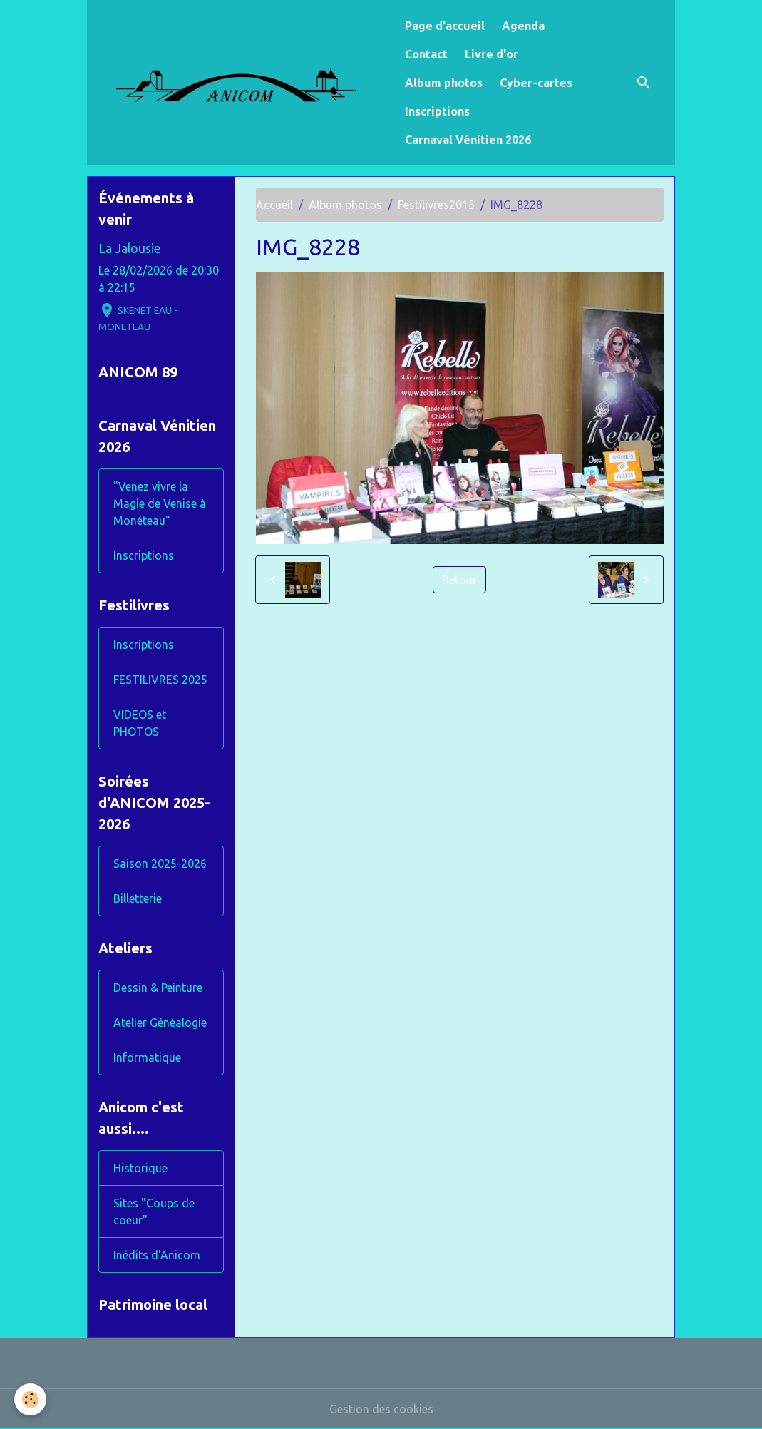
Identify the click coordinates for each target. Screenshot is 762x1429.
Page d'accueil (445, 25)
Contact (426, 54)
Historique (140, 1168)
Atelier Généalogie (160, 1022)
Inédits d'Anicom (156, 1255)
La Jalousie (129, 248)
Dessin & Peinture (157, 987)
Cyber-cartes (536, 82)
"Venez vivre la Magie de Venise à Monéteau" (159, 503)
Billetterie (137, 898)
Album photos (444, 82)
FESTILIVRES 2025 (160, 679)
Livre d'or (491, 54)
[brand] (243, 82)
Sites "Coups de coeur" (154, 1211)
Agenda (523, 25)
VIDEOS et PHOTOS (139, 723)
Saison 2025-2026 (160, 863)
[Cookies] (30, 1399)
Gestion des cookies (381, 1409)
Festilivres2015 (436, 204)
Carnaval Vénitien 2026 (468, 139)
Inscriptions (437, 111)
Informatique (147, 1057)
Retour (459, 579)
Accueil (274, 204)
